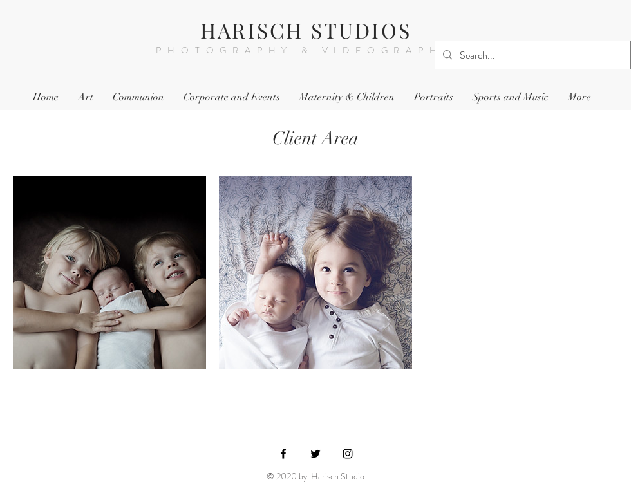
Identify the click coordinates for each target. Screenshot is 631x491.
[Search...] (531, 55)
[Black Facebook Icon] (283, 453)
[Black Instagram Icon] (347, 453)
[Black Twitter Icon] (315, 453)
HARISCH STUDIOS (305, 30)
